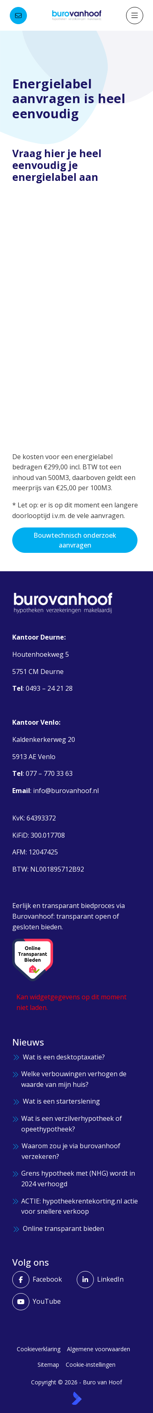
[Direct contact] (18, 15)
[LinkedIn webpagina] (106, 1279)
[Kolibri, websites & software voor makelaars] (76, 1398)
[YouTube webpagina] (42, 1301)
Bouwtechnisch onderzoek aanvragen (74, 540)
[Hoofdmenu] (134, 15)
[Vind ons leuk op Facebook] (42, 1279)
